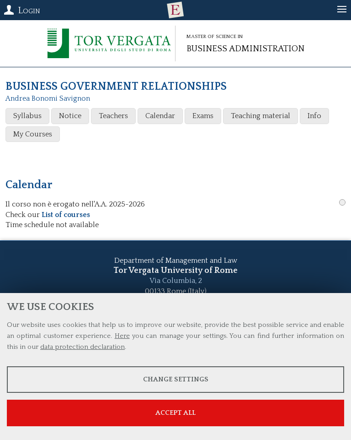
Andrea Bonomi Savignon (47, 98)
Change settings (175, 379)
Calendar (160, 116)
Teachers (113, 116)
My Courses (32, 134)
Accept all (175, 413)
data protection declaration (82, 347)
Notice (70, 116)
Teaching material (260, 116)
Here (122, 336)
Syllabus (27, 116)
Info (314, 116)
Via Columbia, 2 (175, 281)
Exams (202, 116)
